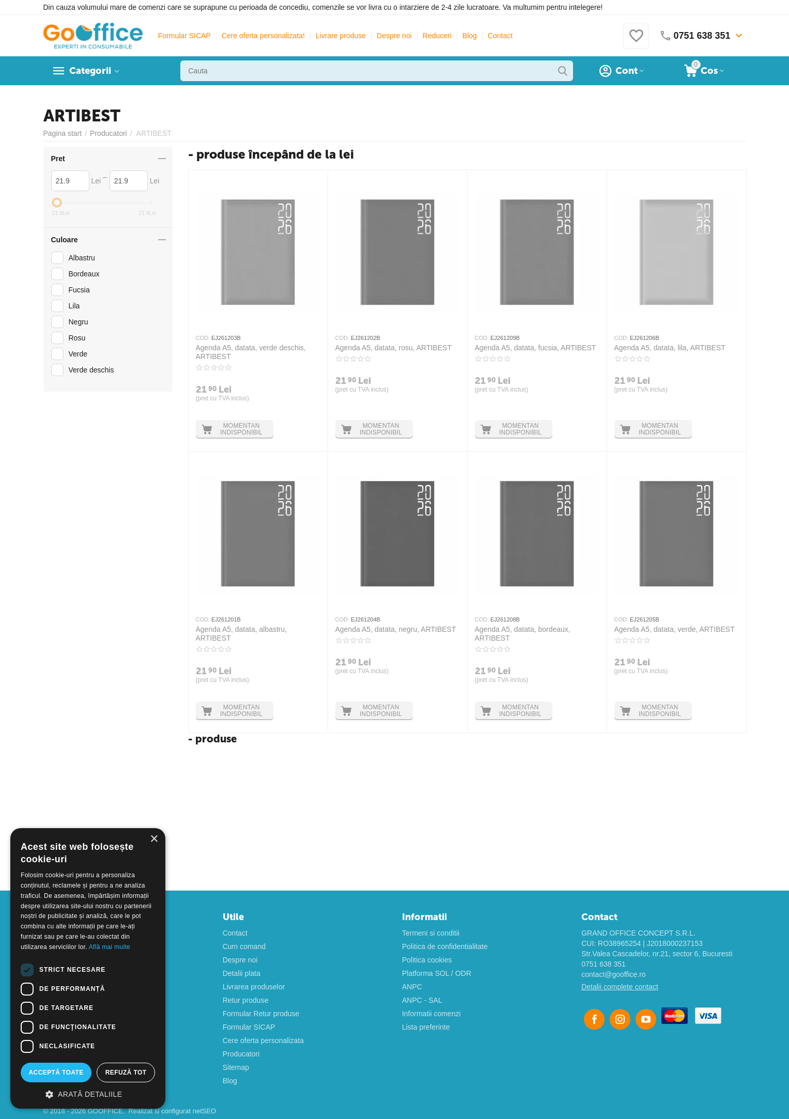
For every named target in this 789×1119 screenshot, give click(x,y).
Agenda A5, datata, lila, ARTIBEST (669, 348)
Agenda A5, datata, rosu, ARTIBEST (393, 348)
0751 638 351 (603, 964)
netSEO (204, 1111)
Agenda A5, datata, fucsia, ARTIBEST (535, 348)
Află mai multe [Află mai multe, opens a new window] (109, 947)
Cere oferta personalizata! (263, 36)
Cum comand (244, 946)
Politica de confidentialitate (445, 946)
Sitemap (236, 1067)
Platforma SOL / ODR (436, 973)
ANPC (412, 987)
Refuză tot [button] (126, 1072)
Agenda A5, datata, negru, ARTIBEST (395, 629)
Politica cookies (427, 960)
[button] (88, 1093)
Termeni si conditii (430, 933)
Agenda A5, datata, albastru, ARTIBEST (241, 633)
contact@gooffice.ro (613, 974)
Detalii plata (241, 973)
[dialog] (87, 968)
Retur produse (246, 1000)
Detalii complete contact (619, 987)
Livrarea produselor (254, 987)
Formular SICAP (184, 36)
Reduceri (437, 36)
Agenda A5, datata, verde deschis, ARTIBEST (251, 352)
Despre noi (394, 36)
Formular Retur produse (261, 1013)
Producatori (241, 1054)
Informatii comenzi (431, 1013)
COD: (203, 338)
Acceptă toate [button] (56, 1072)
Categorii (90, 71)
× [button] (154, 839)
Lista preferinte (426, 1027)
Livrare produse (341, 36)
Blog (469, 36)
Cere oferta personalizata (263, 1040)
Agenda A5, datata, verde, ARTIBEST (674, 629)
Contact (500, 36)
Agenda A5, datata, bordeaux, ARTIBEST (522, 633)
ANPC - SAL (422, 1000)
